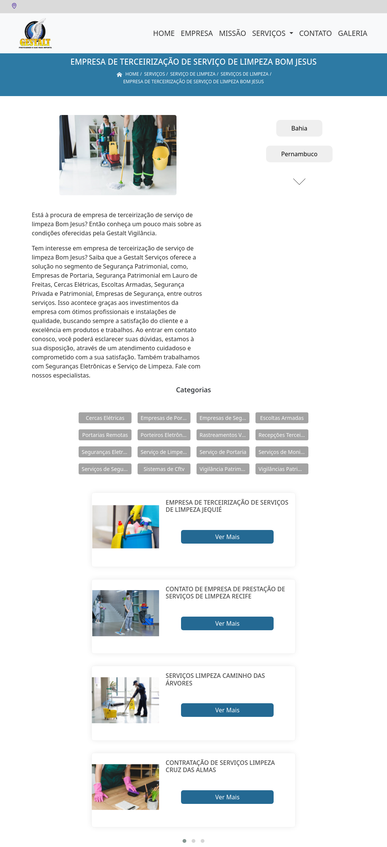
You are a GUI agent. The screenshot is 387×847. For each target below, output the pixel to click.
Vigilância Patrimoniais (224, 468)
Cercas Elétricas (105, 417)
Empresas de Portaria (165, 417)
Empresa (197, 33)
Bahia (299, 128)
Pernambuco (299, 154)
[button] (184, 841)
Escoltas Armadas (281, 417)
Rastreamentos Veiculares (224, 434)
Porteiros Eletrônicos (165, 434)
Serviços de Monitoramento (283, 451)
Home (164, 33)
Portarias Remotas (105, 434)
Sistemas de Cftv (164, 468)
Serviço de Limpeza (164, 451)
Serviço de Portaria (223, 451)
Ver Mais (227, 537)
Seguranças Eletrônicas (107, 451)
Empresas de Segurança (224, 417)
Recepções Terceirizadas (283, 434)
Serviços (269, 33)
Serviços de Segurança (107, 468)
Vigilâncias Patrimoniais (283, 468)
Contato (315, 33)
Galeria (352, 33)
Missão (232, 33)
